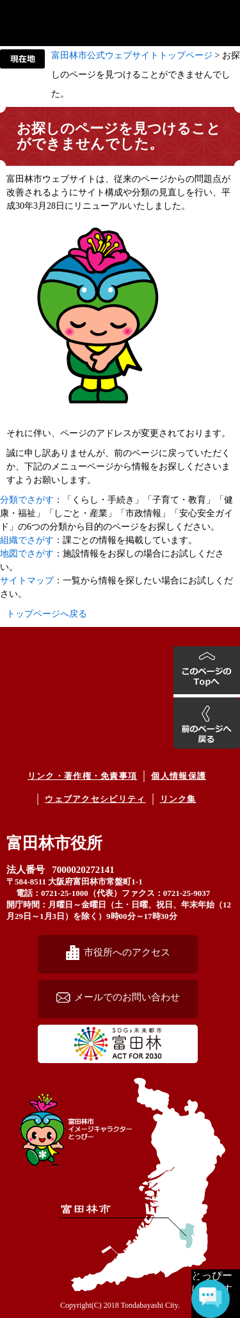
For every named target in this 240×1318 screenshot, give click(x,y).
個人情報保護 (178, 776)
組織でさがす (27, 540)
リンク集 (178, 799)
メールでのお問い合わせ (127, 996)
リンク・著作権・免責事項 (83, 776)
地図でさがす (27, 553)
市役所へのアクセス (127, 952)
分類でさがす (27, 500)
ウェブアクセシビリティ (95, 799)
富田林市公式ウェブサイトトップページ (131, 55)
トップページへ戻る (46, 614)
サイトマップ (27, 580)
